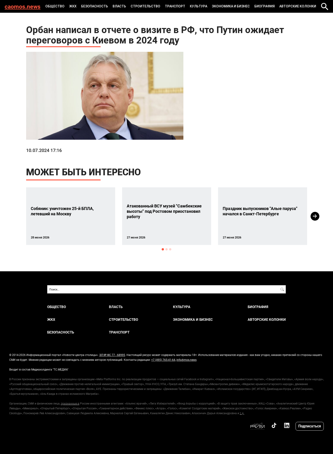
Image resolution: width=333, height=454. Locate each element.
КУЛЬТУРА (198, 6)
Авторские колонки (297, 6)
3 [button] (170, 249)
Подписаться (309, 425)
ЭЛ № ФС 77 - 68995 (112, 355)
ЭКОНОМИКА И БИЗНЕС (231, 6)
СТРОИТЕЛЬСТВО (145, 6)
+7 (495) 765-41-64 (163, 359)
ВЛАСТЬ (119, 6)
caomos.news (22, 6)
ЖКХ (73, 6)
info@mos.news (186, 359)
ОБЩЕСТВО (55, 6)
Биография (264, 6)
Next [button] (315, 216)
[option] (71, 216)
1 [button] (163, 249)
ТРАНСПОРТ (175, 6)
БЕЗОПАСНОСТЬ (94, 6)
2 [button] (166, 249)
